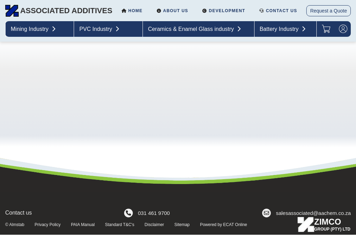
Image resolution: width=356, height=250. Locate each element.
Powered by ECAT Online (223, 224)
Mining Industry (34, 29)
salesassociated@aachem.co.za (306, 213)
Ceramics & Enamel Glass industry (195, 29)
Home (132, 10)
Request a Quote (328, 11)
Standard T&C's (119, 224)
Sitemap (181, 224)
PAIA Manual (83, 224)
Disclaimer (154, 224)
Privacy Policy (48, 224)
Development (223, 10)
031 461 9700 (147, 213)
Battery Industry (283, 29)
